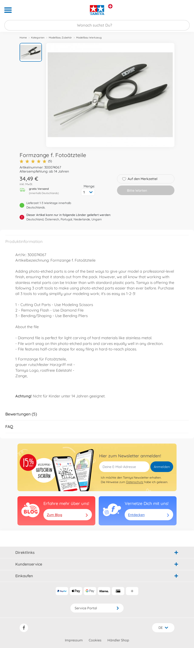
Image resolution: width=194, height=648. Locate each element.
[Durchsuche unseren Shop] (97, 25)
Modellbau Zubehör (60, 37)
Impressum (74, 640)
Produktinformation (24, 241)
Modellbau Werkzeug (89, 37)
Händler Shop (118, 640)
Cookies (95, 640)
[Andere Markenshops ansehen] (110, 6)
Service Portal (97, 608)
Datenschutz (134, 482)
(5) (36, 161)
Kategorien (37, 37)
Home (23, 37)
